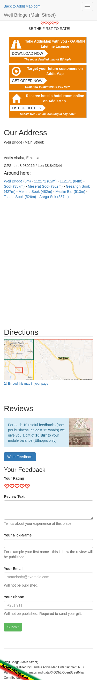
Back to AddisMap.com (22, 6)
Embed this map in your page (26, 383)
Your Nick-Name (18, 535)
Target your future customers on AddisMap (55, 71)
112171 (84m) (71, 181)
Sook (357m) (15, 186)
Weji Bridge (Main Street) (30, 15)
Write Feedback (20, 457)
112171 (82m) (45, 181)
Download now (27, 53)
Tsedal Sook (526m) (20, 197)
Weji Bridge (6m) (18, 181)
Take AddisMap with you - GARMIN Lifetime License (55, 44)
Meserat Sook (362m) (46, 186)
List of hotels (26, 108)
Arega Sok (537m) (54, 197)
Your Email (13, 569)
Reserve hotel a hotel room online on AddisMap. (55, 98)
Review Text (14, 496)
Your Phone (14, 597)
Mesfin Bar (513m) (70, 191)
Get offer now (27, 81)
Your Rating (14, 478)
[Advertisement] (48, 261)
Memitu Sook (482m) (36, 191)
